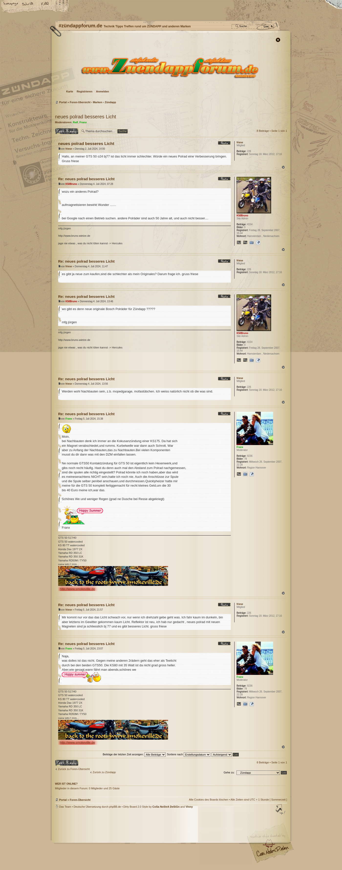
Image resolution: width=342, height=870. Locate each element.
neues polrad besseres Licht (85, 116)
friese (68, 148)
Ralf (75, 122)
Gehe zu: (229, 772)
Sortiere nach (188, 754)
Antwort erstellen (66, 131)
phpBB (110, 839)
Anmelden (102, 91)
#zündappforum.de (132, 840)
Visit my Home (272, 853)
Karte (69, 91)
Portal (63, 102)
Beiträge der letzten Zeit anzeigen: (134, 754)
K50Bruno (71, 184)
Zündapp (110, 102)
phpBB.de (115, 806)
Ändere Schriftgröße (28, 4)
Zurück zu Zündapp (104, 772)
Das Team (65, 806)
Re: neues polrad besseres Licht (86, 179)
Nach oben (283, 167)
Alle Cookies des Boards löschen (208, 799)
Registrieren (84, 91)
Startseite (11, 4)
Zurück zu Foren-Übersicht (74, 769)
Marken (97, 102)
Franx (83, 122)
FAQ (45, 4)
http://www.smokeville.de (77, 589)
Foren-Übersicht (170, 67)
